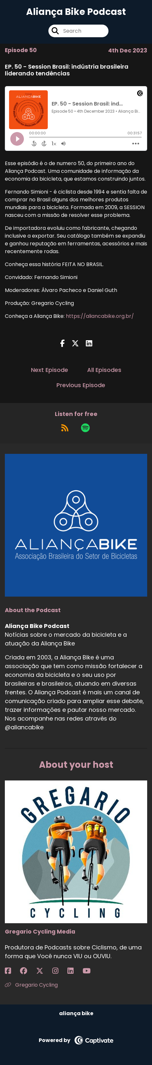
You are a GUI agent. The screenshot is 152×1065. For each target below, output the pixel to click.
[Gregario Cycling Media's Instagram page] (59, 971)
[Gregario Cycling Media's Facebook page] (12, 971)
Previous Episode (80, 385)
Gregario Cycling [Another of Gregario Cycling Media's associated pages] (31, 985)
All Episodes (104, 370)
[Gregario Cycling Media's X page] (43, 971)
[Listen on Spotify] (85, 428)
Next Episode (49, 370)
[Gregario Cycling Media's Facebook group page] (27, 971)
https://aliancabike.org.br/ (100, 316)
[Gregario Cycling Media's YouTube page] (90, 971)
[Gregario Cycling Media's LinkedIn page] (74, 971)
